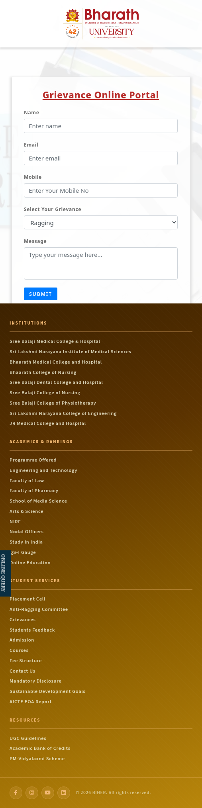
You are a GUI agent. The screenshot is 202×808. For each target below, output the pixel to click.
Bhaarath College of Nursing (43, 372)
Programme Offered (33, 460)
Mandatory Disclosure (35, 681)
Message (35, 241)
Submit (40, 294)
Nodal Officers (27, 531)
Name (31, 112)
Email (31, 144)
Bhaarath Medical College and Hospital (56, 362)
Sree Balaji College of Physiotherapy (53, 403)
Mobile (33, 177)
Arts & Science (26, 511)
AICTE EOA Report (31, 701)
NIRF (15, 521)
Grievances (23, 619)
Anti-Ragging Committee (39, 609)
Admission (22, 640)
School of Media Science (38, 501)
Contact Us (22, 671)
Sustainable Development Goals (47, 691)
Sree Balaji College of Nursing (45, 392)
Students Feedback (32, 630)
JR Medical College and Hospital (48, 423)
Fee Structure (26, 660)
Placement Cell (27, 599)
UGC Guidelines (28, 738)
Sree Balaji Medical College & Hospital (55, 341)
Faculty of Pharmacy (34, 490)
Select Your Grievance (52, 209)
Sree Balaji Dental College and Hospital (56, 382)
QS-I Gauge (23, 552)
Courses (19, 650)
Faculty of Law (27, 480)
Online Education (30, 562)
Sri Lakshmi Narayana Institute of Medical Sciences (70, 351)
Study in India (26, 542)
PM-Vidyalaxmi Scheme (37, 758)
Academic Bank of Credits (40, 748)
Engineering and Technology (43, 470)
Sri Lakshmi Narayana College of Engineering (63, 413)
